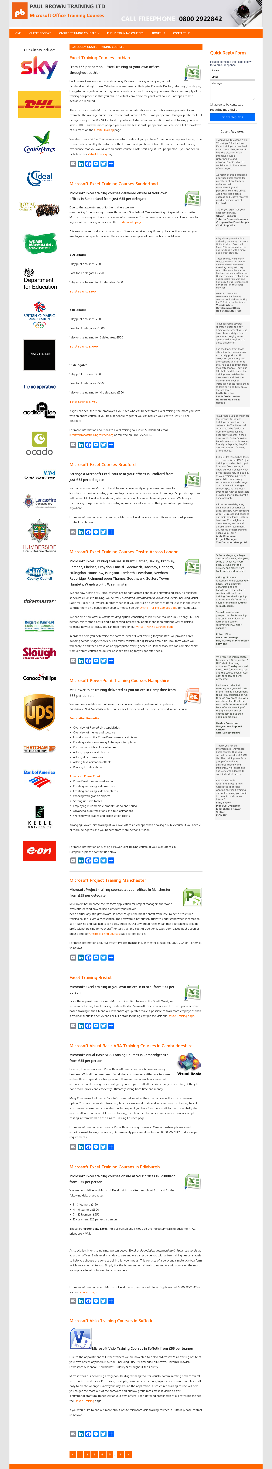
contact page (88, 1292)
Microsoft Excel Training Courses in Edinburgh (115, 1166)
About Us (158, 33)
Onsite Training (104, 130)
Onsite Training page (181, 1016)
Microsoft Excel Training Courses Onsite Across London (124, 551)
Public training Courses (125, 33)
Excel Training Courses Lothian (100, 57)
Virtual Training (97, 154)
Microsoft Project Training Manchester (108, 880)
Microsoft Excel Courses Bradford (103, 464)
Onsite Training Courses (77, 33)
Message (232, 90)
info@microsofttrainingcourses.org (91, 435)
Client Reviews (40, 33)
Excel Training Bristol (91, 977)
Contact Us (181, 33)
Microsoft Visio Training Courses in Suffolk (111, 1320)
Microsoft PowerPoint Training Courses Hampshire (119, 680)
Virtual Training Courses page (155, 626)
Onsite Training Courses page (158, 607)
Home (17, 33)
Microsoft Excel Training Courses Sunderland (114, 183)
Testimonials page (130, 222)
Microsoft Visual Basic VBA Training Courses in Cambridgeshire (131, 1045)
